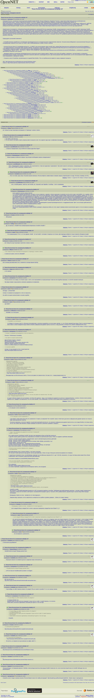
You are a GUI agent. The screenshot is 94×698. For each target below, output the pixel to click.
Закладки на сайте (5, 695)
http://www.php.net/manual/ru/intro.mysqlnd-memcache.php (19, 629)
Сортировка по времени (86, 122)
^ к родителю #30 (75, 643)
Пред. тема (87, 682)
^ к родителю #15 (75, 377)
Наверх (81, 132)
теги (72, 2)
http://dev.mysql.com (51, 435)
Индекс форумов (79, 682)
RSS (92, 122)
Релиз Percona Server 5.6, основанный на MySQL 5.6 (15, 70)
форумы (6, 7)
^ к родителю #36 (75, 326)
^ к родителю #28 (75, 169)
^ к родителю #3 (75, 141)
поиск (28, 7)
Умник (29, 84)
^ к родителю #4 (75, 273)
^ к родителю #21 (75, 499)
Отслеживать (91, 14)
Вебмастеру (90, 696)
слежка (86, 7)
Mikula (32, 83)
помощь (18, 7)
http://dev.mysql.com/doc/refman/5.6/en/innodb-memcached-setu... (21, 580)
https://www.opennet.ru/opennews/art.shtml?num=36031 (16, 23)
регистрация (83, 0)
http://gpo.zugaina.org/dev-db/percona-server (19, 465)
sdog (32, 85)
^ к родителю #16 (75, 401)
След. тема (92, 682)
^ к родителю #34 (75, 177)
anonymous (33, 87)
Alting (29, 70)
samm (37, 81)
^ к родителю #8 (75, 553)
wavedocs (44, 76)
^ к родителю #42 (75, 186)
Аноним (47, 100)
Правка (81, 64)
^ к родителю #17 (75, 409)
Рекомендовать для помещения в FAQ (69, 682)
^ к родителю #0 (75, 132)
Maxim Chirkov (89, 695)
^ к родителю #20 (75, 425)
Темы (84, 682)
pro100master (36, 72)
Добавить (77, 696)
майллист (57, 7)
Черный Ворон (34, 104)
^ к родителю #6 (75, 150)
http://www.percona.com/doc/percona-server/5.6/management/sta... (75, 47)
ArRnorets (35, 90)
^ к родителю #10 (75, 561)
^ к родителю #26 (75, 604)
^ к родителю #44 (75, 236)
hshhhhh (30, 103)
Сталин (35, 79)
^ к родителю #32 (75, 620)
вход (80, 0)
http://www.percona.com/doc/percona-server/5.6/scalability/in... (75, 46)
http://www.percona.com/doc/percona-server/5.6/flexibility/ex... (61, 50)
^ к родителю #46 (75, 210)
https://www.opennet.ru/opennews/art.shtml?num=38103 (21, 62)
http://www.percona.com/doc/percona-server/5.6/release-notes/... (21, 61)
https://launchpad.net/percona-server (13, 350)
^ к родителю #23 (75, 510)
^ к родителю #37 (75, 535)
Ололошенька (39, 73)
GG (31, 71)
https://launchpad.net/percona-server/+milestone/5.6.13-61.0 (57, 25)
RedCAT (29, 116)
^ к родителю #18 (75, 591)
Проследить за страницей (7, 696)
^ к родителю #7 (75, 314)
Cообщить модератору (89, 64)
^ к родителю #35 (75, 527)
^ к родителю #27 (75, 159)
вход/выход (72, 7)
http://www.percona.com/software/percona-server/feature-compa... (18, 649)
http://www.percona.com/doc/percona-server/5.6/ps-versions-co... (18, 659)
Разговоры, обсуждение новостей (12, 12)
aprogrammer (31, 117)
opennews (10, 19)
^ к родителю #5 (75, 305)
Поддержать (84, 696)
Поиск (69, 2)
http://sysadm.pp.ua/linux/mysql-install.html (58, 678)
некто (29, 88)
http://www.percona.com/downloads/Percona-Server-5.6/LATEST (54, 24)
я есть (32, 82)
